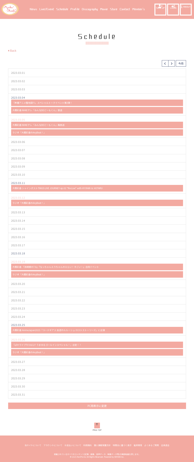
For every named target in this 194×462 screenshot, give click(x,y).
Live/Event (46, 9)
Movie (104, 9)
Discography (90, 9)
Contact (125, 9)
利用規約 (87, 445)
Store (113, 9)
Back (12, 50)
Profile (74, 9)
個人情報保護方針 (102, 445)
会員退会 (164, 445)
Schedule (62, 9)
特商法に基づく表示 (122, 445)
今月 (181, 63)
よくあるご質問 (151, 445)
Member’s (138, 9)
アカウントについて (53, 445)
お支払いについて (73, 445)
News (33, 9)
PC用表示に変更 (97, 406)
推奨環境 (137, 445)
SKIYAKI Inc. (119, 456)
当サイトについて (33, 445)
